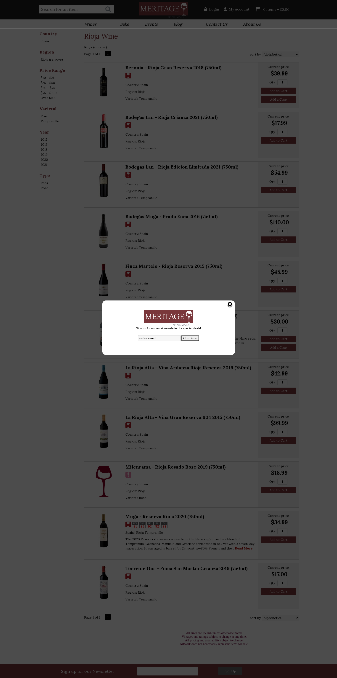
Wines (89, 24)
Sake (124, 24)
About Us (250, 24)
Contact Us (216, 24)
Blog (176, 24)
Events (150, 24)
